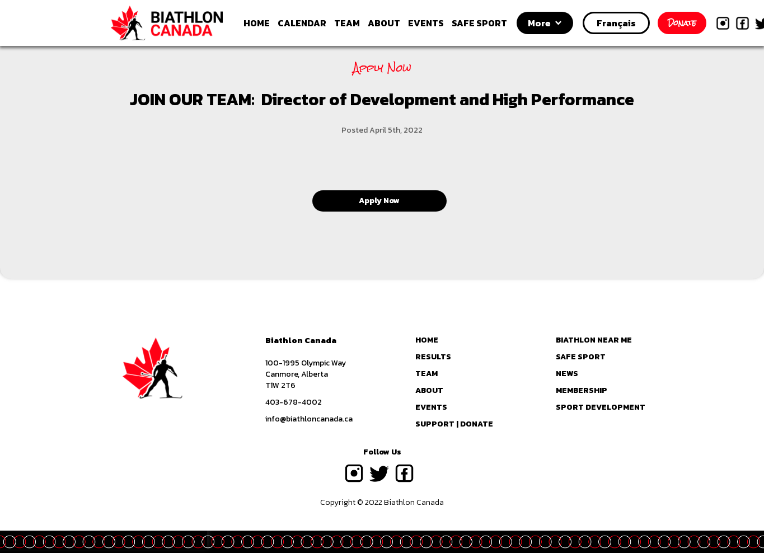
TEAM (347, 23)
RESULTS (433, 357)
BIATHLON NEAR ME (594, 340)
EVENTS (426, 23)
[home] (179, 23)
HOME (256, 23)
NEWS (567, 373)
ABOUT (384, 23)
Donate (682, 23)
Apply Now (379, 201)
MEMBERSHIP (581, 390)
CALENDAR (302, 23)
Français (616, 23)
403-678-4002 (293, 402)
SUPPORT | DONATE (454, 424)
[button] (545, 23)
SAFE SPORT (479, 23)
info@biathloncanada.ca (309, 419)
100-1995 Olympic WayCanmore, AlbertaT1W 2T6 (305, 374)
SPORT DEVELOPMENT (600, 407)
